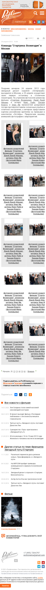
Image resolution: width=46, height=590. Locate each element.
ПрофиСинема (5, 35)
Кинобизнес (7, 31)
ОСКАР (38, 29)
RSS (30, 22)
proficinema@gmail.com (34, 555)
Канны (31, 29)
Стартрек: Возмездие (21, 100)
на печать (38, 38)
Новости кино (15, 35)
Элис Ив (16, 105)
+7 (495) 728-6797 (32, 553)
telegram (39, 22)
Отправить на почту (44, 38)
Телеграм (18, 383)
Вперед (31, 371)
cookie (40, 578)
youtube (35, 22)
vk (43, 22)
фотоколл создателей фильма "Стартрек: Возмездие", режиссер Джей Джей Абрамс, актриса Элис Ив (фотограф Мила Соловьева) (13, 155)
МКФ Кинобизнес (18, 29)
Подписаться (20, 22)
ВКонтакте (7, 383)
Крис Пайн (29, 102)
